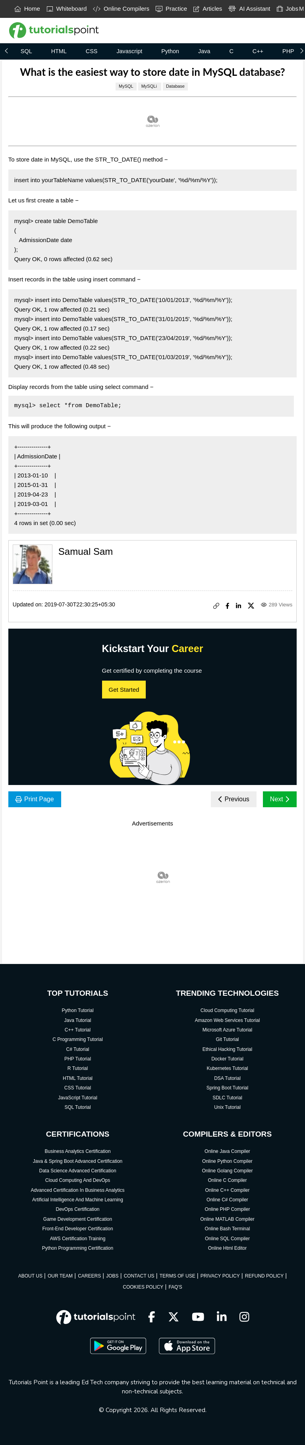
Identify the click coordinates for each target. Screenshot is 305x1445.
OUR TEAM (60, 1276)
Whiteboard (66, 8)
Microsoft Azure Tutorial (227, 1030)
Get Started (124, 689)
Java (204, 51)
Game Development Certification (77, 1219)
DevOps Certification (78, 1209)
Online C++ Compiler (227, 1190)
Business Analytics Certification (77, 1151)
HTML (59, 51)
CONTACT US (139, 1276)
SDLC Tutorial (227, 1098)
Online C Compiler (227, 1180)
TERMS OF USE (177, 1276)
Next (280, 799)
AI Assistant (249, 8)
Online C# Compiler (227, 1200)
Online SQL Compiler (227, 1238)
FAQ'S (175, 1287)
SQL (26, 51)
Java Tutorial (77, 1020)
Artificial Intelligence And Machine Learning (77, 1200)
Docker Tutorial (227, 1059)
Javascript (129, 51)
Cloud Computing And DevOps (77, 1180)
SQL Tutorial (77, 1107)
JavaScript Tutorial (77, 1098)
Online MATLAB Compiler (227, 1219)
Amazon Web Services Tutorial (227, 1020)
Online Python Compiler (227, 1161)
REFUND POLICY (264, 1276)
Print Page (34, 799)
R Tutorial (78, 1068)
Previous (233, 799)
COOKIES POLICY (143, 1287)
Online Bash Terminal (227, 1228)
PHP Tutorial (77, 1059)
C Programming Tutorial (77, 1039)
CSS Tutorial (77, 1088)
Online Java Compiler (227, 1151)
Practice (171, 8)
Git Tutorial (227, 1039)
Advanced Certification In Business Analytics (77, 1190)
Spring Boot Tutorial (227, 1088)
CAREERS (89, 1276)
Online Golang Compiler (227, 1171)
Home (27, 8)
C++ (258, 51)
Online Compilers (121, 8)
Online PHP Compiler (227, 1209)
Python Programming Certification (77, 1248)
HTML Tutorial (78, 1078)
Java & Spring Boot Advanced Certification (77, 1161)
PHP (288, 51)
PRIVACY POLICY (220, 1276)
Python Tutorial (78, 1010)
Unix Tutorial (227, 1107)
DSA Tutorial (227, 1078)
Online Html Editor (227, 1248)
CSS (92, 51)
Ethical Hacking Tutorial (227, 1049)
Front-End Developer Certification (77, 1228)
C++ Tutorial (78, 1030)
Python (170, 51)
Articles (207, 8)
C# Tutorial (77, 1049)
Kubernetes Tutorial (227, 1068)
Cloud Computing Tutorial (227, 1010)
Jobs (288, 8)
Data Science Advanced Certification (77, 1171)
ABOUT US (30, 1276)
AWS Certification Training (78, 1238)
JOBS (112, 1276)
